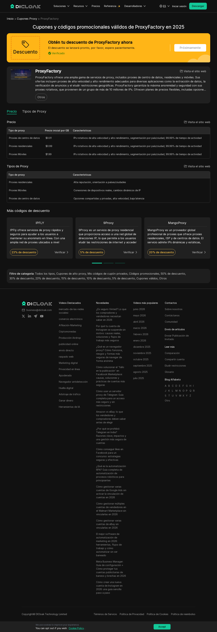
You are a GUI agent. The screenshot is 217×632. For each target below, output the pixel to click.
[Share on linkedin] (29, 316)
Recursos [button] (81, 6)
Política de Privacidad (132, 614)
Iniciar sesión (179, 6)
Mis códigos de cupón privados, (107, 273)
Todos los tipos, (45, 273)
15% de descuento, (73, 278)
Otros (41, 97)
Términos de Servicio (105, 614)
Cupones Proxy (27, 18)
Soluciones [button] (62, 6)
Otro (167, 400)
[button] (164, 6)
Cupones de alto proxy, (71, 273)
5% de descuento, (124, 278)
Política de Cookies (157, 614)
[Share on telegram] (35, 316)
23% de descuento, (48, 278)
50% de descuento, (173, 273)
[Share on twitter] (23, 316)
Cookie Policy (76, 628)
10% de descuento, (99, 278)
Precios (96, 6)
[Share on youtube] (41, 316)
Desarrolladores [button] (135, 6)
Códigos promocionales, (144, 273)
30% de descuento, (22, 278)
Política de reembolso (183, 614)
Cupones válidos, (147, 278)
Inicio (10, 18)
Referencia (110, 6)
